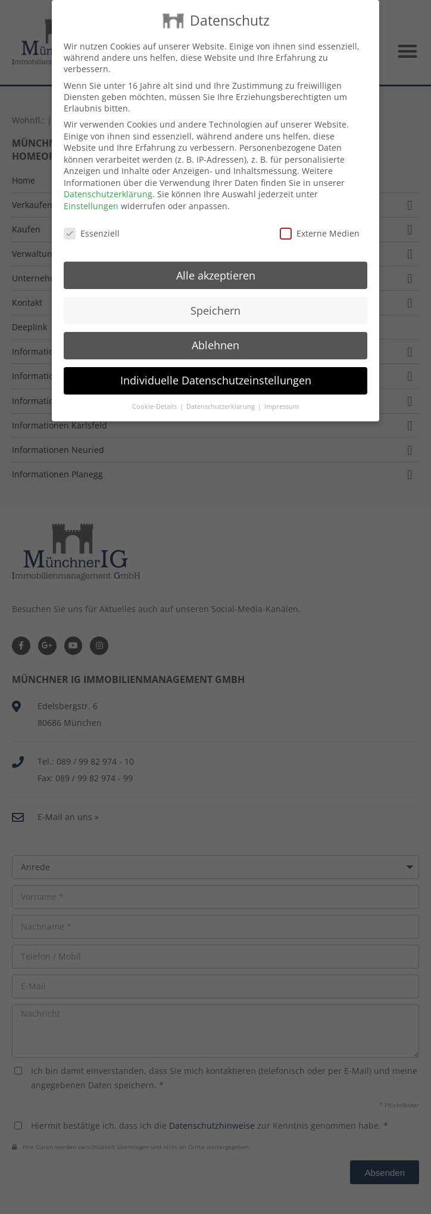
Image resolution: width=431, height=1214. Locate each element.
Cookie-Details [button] (155, 392)
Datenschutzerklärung (108, 179)
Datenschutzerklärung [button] (221, 392)
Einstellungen (91, 191)
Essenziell (92, 219)
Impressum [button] (281, 392)
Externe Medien (320, 219)
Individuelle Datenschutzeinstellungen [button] (215, 366)
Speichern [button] (215, 295)
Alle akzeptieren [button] (215, 260)
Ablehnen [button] (215, 331)
